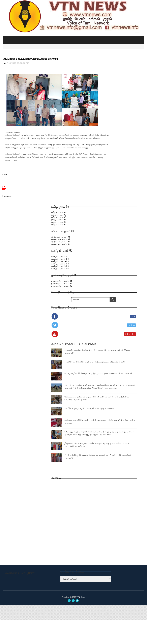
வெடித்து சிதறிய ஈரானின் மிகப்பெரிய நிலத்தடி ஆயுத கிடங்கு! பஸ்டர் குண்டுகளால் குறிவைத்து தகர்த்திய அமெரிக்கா (114, 444)
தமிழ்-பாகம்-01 (103, 198)
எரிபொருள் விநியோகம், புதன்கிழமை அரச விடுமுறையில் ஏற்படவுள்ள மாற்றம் (121, 428)
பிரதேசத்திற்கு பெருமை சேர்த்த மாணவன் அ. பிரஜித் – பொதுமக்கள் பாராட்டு (121, 476)
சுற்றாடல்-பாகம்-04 (105, 230)
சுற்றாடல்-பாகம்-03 (105, 228)
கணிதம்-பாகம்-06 (104, 254)
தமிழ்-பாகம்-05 (103, 208)
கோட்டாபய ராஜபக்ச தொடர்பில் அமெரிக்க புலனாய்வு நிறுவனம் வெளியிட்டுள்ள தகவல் (120, 401)
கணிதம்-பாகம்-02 (104, 245)
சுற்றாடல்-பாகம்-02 (105, 225)
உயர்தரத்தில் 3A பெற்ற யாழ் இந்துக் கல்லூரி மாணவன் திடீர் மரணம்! (121, 370)
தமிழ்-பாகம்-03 (103, 203)
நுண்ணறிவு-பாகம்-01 (106, 267)
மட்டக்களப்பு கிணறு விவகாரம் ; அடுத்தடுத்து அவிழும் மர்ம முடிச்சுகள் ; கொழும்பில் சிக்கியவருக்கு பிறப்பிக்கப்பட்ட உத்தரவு (115, 385)
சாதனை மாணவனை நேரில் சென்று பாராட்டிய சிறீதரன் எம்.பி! (122, 358)
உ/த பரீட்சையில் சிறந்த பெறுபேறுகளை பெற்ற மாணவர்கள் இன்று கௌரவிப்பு (121, 344)
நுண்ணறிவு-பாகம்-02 (106, 269)
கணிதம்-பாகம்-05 (104, 252)
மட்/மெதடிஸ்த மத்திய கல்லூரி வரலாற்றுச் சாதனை (120, 415)
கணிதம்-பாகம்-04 (104, 250)
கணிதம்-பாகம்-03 (104, 247)
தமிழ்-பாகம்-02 (103, 201)
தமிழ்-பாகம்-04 (103, 205)
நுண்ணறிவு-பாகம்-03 (106, 272)
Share (6, 160)
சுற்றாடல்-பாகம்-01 (105, 223)
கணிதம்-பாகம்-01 (104, 242)
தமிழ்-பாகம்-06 (103, 210)
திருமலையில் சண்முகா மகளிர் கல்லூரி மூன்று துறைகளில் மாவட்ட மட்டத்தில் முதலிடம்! (120, 461)
